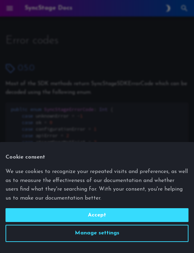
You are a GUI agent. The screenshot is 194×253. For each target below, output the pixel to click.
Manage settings (97, 233)
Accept (97, 215)
